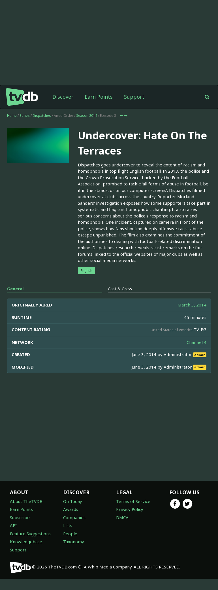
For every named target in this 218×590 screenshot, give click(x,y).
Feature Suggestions (30, 533)
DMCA (122, 517)
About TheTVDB (26, 501)
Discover (62, 96)
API (13, 525)
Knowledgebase (26, 541)
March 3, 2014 (192, 305)
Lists (67, 525)
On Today (72, 501)
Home (12, 115)
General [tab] (15, 288)
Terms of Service (133, 501)
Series (25, 115)
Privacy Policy (129, 509)
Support (134, 96)
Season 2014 (86, 115)
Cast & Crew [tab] (120, 288)
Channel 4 (196, 342)
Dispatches (42, 115)
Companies (74, 517)
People (70, 533)
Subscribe (20, 517)
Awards (70, 509)
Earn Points (99, 96)
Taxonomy (73, 541)
